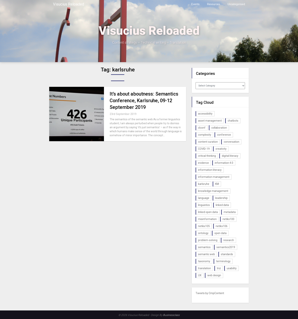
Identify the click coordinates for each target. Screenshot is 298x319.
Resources (213, 4)
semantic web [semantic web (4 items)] (206, 254)
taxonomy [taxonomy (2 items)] (204, 261)
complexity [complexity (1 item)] (204, 134)
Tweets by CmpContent (210, 293)
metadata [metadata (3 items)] (230, 212)
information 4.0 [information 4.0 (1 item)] (224, 162)
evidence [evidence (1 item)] (203, 162)
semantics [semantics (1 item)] (204, 247)
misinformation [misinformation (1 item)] (207, 219)
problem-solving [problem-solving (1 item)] (207, 240)
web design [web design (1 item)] (214, 275)
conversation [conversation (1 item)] (231, 141)
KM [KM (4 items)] (217, 183)
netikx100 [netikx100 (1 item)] (228, 219)
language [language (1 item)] (203, 197)
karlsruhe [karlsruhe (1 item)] (203, 183)
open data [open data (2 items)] (220, 233)
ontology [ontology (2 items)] (203, 233)
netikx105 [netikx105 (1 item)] (204, 226)
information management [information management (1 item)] (213, 176)
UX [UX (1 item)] (199, 275)
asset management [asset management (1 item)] (210, 120)
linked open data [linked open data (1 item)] (208, 212)
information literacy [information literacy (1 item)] (210, 169)
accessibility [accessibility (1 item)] (205, 113)
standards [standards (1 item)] (227, 254)
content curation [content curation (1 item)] (208, 141)
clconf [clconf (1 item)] (201, 127)
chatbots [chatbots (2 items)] (233, 120)
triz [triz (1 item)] (219, 268)
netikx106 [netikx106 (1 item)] (221, 226)
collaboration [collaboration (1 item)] (219, 127)
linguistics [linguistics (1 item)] (204, 205)
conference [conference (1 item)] (224, 134)
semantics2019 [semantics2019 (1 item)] (225, 247)
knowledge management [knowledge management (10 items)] (213, 190)
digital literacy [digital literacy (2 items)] (230, 155)
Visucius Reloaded (68, 4)
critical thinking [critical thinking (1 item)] (207, 155)
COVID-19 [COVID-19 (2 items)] (204, 148)
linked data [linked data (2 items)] (222, 205)
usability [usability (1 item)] (232, 268)
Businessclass (171, 315)
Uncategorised (236, 4)
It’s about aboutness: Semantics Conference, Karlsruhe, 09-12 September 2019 (144, 100)
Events (195, 4)
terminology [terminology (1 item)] (223, 261)
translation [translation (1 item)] (204, 268)
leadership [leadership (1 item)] (221, 197)
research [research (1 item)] (228, 240)
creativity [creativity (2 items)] (221, 148)
